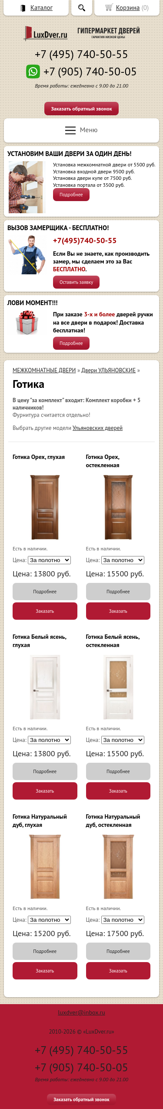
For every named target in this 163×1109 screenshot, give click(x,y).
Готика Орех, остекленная (103, 460)
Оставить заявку (76, 282)
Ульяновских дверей (98, 428)
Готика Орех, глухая (39, 457)
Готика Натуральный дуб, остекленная (113, 820)
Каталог (41, 7)
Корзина (128, 7)
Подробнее (71, 195)
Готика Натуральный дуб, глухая (40, 820)
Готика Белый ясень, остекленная (113, 640)
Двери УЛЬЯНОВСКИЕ (108, 370)
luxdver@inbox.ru (81, 1012)
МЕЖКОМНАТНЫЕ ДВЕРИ (44, 370)
